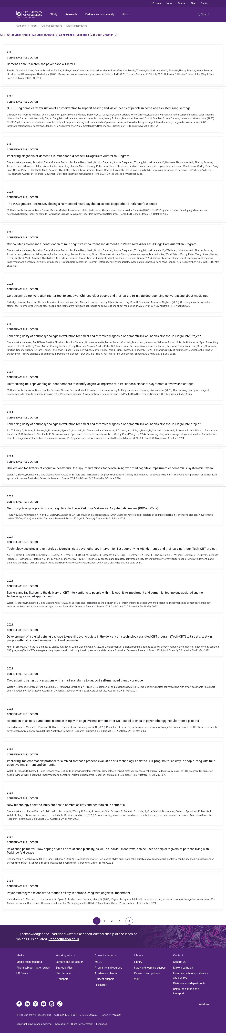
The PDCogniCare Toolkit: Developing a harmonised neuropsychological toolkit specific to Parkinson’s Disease (113, 202)
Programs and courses (108, 967)
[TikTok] (60, 1004)
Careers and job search (69, 961)
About (125, 14)
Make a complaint (183, 967)
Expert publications (52, 25)
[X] (35, 1004)
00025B (93, 1014)
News (170, 3)
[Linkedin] (27, 1004)
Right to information (82, 1024)
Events (181, 3)
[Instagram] (51, 1004)
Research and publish (147, 973)
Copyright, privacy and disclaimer (34, 1024)
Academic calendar (106, 973)
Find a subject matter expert (33, 967)
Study (53, 14)
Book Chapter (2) (106, 34)
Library (138, 961)
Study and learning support (150, 967)
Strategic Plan (64, 967)
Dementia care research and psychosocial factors (113, 64)
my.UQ (98, 961)
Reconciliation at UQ (64, 939)
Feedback (101, 1024)
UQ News (22, 973)
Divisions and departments (189, 983)
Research (71, 14)
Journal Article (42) (23, 34)
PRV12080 (115, 1014)
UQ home (156, 3)
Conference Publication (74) (77, 34)
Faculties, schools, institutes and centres (190, 975)
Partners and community (99, 14)
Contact (205, 3)
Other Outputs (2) (47, 34)
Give (193, 3)
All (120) (5, 34)
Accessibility (62, 1024)
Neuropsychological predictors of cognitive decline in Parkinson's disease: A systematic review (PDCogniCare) (113, 506)
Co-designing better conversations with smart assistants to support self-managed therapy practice (113, 679)
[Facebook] (19, 1004)
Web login (204, 1004)
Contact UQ (180, 961)
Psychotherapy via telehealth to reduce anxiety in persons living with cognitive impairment (113, 891)
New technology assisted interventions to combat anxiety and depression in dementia (113, 805)
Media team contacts (29, 961)
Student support (104, 979)
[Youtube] (43, 1004)
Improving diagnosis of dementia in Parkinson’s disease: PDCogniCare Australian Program (113, 158)
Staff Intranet (63, 973)
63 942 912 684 (68, 1014)
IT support (62, 979)
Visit (137, 979)
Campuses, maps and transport (186, 991)
